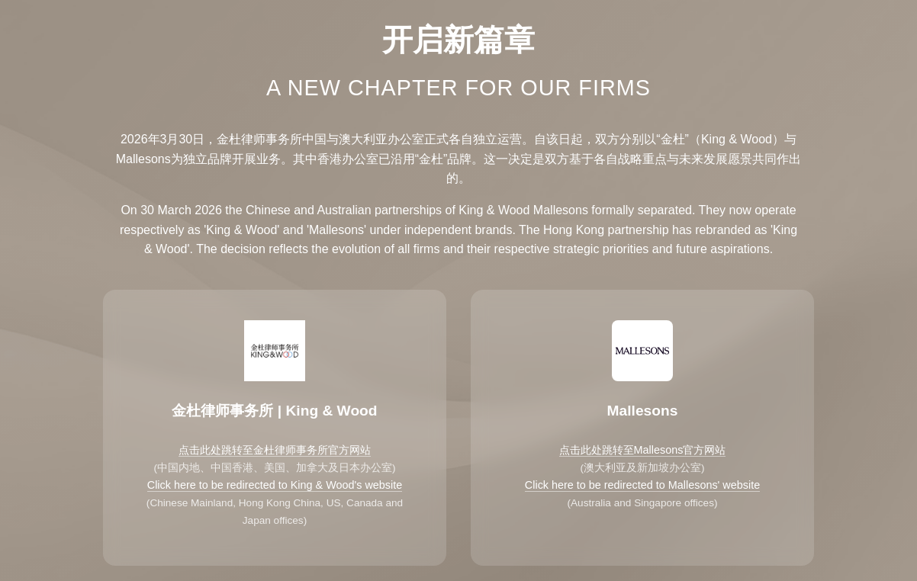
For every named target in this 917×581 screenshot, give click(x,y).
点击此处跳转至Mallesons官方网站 (642, 450)
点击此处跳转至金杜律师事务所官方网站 (275, 450)
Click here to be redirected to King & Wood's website (274, 485)
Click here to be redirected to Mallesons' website (642, 485)
